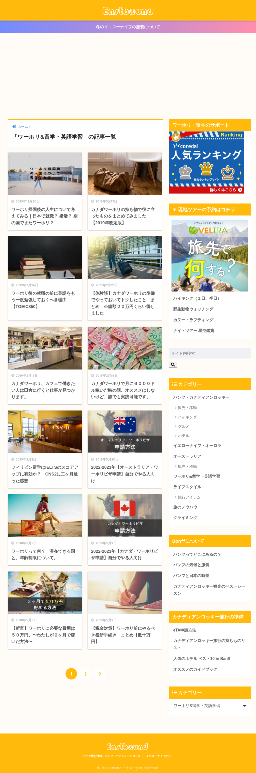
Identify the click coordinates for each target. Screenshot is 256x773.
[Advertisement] (128, 76)
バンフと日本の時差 (191, 576)
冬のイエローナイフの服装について (128, 27)
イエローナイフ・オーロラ (197, 446)
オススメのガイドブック (195, 669)
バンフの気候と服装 (191, 565)
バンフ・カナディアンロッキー (201, 397)
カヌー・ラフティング (193, 320)
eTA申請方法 (184, 630)
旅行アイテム (189, 497)
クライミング (185, 518)
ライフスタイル (187, 487)
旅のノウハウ (185, 507)
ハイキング (187, 417)
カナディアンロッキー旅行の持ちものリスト (209, 644)
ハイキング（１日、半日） (197, 298)
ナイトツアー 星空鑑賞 (193, 330)
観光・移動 (187, 408)
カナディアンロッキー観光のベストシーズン (209, 590)
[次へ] (100, 674)
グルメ (183, 426)
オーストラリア (187, 456)
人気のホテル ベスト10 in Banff (201, 658)
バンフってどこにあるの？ (197, 554)
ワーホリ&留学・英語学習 (196, 476)
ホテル (183, 436)
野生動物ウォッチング (193, 309)
